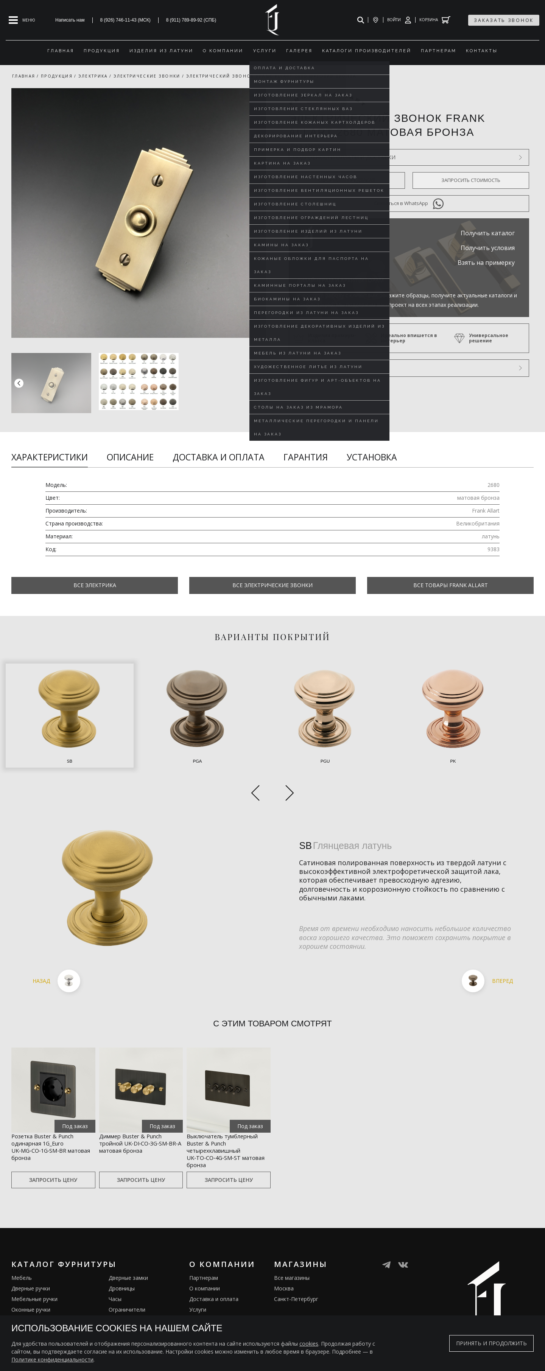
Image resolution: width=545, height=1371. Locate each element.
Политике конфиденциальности (52, 1359)
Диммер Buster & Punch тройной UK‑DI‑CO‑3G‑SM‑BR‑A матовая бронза (140, 1116)
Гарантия (305, 457)
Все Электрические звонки (272, 585)
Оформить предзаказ (346, 180)
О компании (204, 1272)
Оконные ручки (30, 1293)
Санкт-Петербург (296, 1282)
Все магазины (292, 1261)
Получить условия (488, 248)
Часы (115, 1282)
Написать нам (70, 20)
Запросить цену (53, 1163)
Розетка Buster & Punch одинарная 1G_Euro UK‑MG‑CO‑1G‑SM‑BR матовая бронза (51, 1116)
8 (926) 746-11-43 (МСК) (125, 20)
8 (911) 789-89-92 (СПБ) (191, 20)
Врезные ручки (30, 1303)
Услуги (197, 1293)
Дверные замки (128, 1261)
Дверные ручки (30, 1272)
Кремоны (23, 1314)
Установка (372, 457)
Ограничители (127, 1293)
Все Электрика (94, 585)
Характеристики (49, 457)
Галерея (199, 1314)
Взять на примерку (486, 262)
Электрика (122, 1303)
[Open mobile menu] (22, 20)
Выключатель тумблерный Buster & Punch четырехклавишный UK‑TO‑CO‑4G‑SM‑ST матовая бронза (224, 1125)
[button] (258, 383)
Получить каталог (488, 233)
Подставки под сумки (136, 1314)
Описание (130, 457)
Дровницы (122, 1272)
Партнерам (203, 1261)
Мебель (21, 1261)
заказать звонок (504, 20)
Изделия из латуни (213, 1303)
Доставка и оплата (219, 457)
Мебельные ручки (34, 1282)
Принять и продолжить (491, 1343)
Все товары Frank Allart (450, 585)
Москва (284, 1272)
